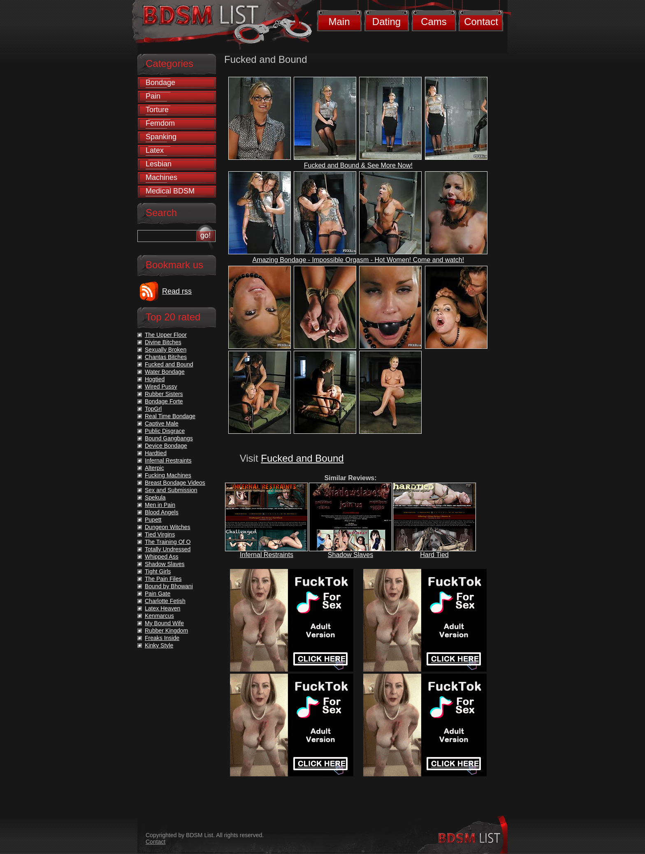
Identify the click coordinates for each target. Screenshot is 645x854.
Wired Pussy (161, 386)
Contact (481, 21)
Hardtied (156, 453)
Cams (434, 21)
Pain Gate (157, 593)
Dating (386, 21)
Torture (157, 110)
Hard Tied (434, 554)
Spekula (155, 497)
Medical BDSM (170, 191)
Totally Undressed (167, 549)
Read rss (177, 291)
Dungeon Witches (167, 527)
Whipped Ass (162, 556)
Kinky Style (159, 645)
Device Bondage (166, 445)
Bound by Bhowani (169, 586)
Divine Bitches (163, 342)
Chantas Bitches (166, 357)
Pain (153, 96)
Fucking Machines (168, 475)
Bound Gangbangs (169, 438)
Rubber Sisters (164, 394)
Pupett (153, 519)
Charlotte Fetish (165, 601)
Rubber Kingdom (166, 630)
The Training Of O (167, 542)
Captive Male (162, 423)
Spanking (161, 137)
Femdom (160, 123)
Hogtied (155, 379)
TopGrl (153, 408)
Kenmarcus (159, 615)
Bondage (160, 82)
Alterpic (154, 468)
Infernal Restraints (266, 554)
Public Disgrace (165, 431)
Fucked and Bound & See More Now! (358, 165)
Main (339, 21)
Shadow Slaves (350, 554)
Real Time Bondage (170, 416)
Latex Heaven (162, 608)
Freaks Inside (162, 638)
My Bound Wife (164, 623)
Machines (161, 177)
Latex (155, 150)
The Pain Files (163, 578)
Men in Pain (160, 505)
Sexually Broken (165, 349)
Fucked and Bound (302, 458)
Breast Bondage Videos (175, 482)
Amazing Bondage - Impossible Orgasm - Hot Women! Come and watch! (358, 259)
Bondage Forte (164, 401)
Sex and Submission (171, 490)
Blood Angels (162, 512)
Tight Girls (158, 571)
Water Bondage (165, 371)
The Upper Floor (166, 334)
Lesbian (159, 164)
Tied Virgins (160, 534)
